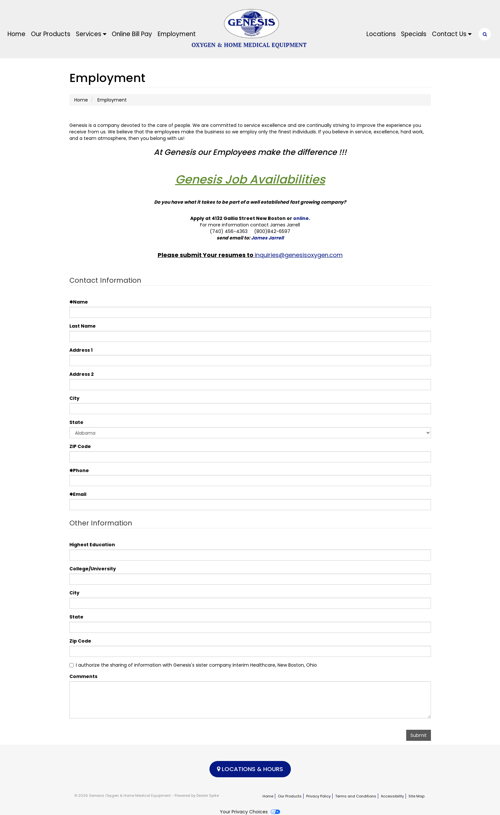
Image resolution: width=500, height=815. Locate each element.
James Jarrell (267, 238)
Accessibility (392, 796)
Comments (83, 676)
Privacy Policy (318, 796)
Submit (418, 735)
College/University (92, 568)
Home (16, 34)
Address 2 (81, 374)
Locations (381, 34)
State (76, 422)
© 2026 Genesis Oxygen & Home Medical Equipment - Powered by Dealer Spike (146, 795)
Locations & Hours (250, 769)
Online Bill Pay (132, 34)
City (74, 398)
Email (77, 494)
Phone (79, 470)
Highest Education (92, 544)
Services (91, 34)
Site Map (416, 796)
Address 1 (81, 350)
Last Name (82, 326)
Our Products (50, 34)
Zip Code (80, 641)
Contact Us (452, 34)
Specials (413, 34)
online (301, 218)
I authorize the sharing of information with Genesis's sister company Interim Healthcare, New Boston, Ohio (193, 665)
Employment (177, 34)
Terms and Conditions (355, 796)
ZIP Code (80, 446)
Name (78, 302)
